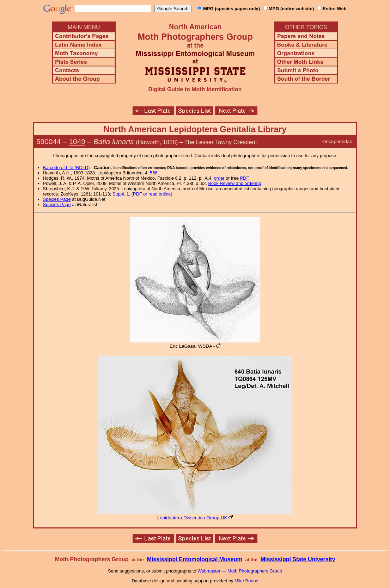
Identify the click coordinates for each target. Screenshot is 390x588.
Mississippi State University (298, 559)
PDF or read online (152, 194)
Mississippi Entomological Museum (194, 559)
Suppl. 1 (120, 194)
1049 (77, 141)
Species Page (57, 199)
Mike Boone (246, 580)
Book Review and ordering (234, 183)
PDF (244, 178)
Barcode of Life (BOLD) (66, 167)
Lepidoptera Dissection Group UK (192, 517)
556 (153, 172)
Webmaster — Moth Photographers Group (239, 571)
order (219, 178)
